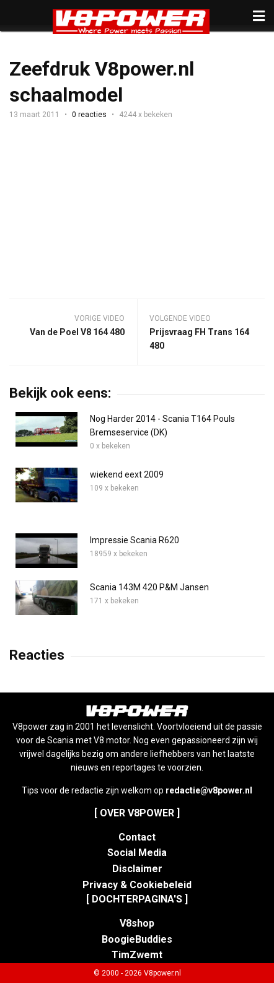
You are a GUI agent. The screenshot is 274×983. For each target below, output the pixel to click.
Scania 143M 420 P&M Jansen (149, 587)
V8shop (137, 923)
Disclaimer (137, 869)
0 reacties (89, 114)
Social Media (137, 852)
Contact (137, 837)
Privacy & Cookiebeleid (137, 885)
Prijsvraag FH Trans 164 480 (199, 339)
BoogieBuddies (137, 939)
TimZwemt (137, 955)
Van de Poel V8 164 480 (77, 332)
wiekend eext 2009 (127, 474)
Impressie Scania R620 (134, 540)
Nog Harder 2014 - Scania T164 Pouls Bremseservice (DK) (162, 425)
